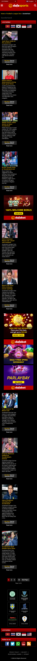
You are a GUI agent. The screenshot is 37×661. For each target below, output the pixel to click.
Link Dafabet (4, 1)
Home (3, 13)
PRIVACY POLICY (14, 652)
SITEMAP (26, 654)
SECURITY (24, 652)
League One (17, 13)
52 (19, 580)
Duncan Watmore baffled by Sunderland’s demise (8, 456)
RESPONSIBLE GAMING (15, 654)
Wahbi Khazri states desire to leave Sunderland (9, 124)
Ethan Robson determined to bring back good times (9, 82)
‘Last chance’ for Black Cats (8, 409)
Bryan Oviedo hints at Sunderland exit (9, 168)
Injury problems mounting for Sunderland (7, 501)
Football (9, 13)
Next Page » (25, 580)
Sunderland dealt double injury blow (8, 547)
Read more (9, 64)
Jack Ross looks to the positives (8, 42)
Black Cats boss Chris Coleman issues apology (7, 287)
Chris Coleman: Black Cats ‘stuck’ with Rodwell (8, 240)
